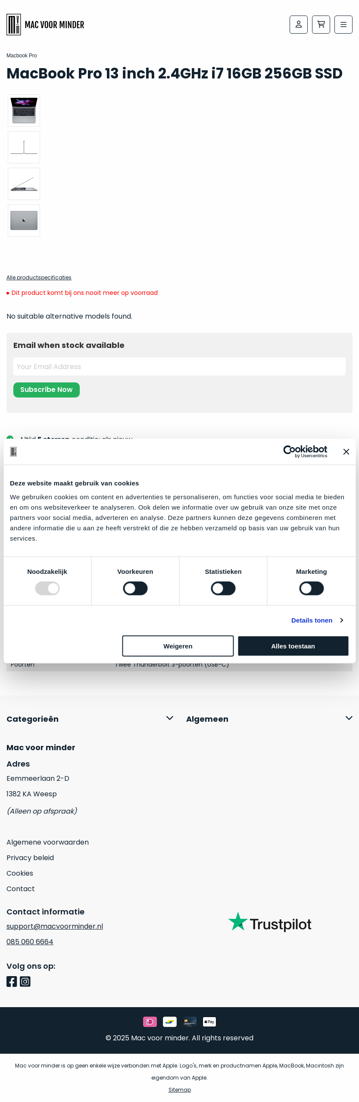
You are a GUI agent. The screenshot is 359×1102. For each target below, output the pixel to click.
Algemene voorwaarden (47, 842)
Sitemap (180, 1089)
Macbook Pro (21, 56)
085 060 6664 (29, 942)
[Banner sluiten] (346, 452)
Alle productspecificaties (39, 277)
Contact (20, 889)
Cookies (19, 873)
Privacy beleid (30, 858)
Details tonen (311, 620)
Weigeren (177, 645)
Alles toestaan (293, 645)
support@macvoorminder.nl (54, 926)
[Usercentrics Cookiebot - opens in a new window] (289, 451)
